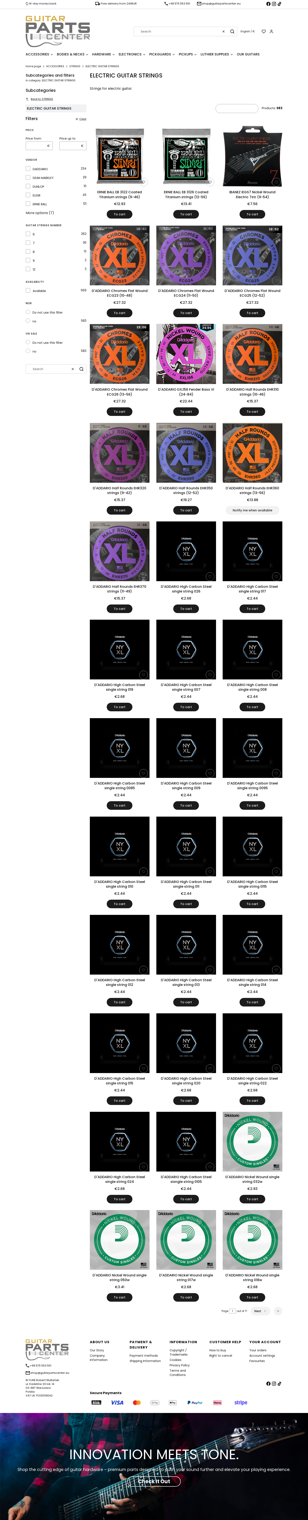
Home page (33, 66)
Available (39, 291)
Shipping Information (145, 1361)
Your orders (258, 1350)
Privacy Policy (180, 1365)
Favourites (257, 1361)
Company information (99, 1357)
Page (225, 1311)
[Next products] (260, 1311)
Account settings (262, 1355)
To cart (119, 214)
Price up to (67, 138)
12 (34, 269)
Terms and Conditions (178, 1372)
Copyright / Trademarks (179, 1352)
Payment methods (144, 1355)
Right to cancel (220, 1355)
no (34, 321)
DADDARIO (40, 169)
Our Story (97, 1350)
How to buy (217, 1350)
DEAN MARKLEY (43, 178)
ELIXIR (36, 195)
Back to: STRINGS (39, 99)
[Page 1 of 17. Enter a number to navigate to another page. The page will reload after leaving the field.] (232, 1311)
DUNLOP (38, 187)
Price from (33, 138)
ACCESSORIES (55, 66)
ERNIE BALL (40, 204)
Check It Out (154, 1481)
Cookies (175, 1360)
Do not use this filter (48, 312)
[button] (232, 31)
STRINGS (74, 66)
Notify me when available (252, 510)
